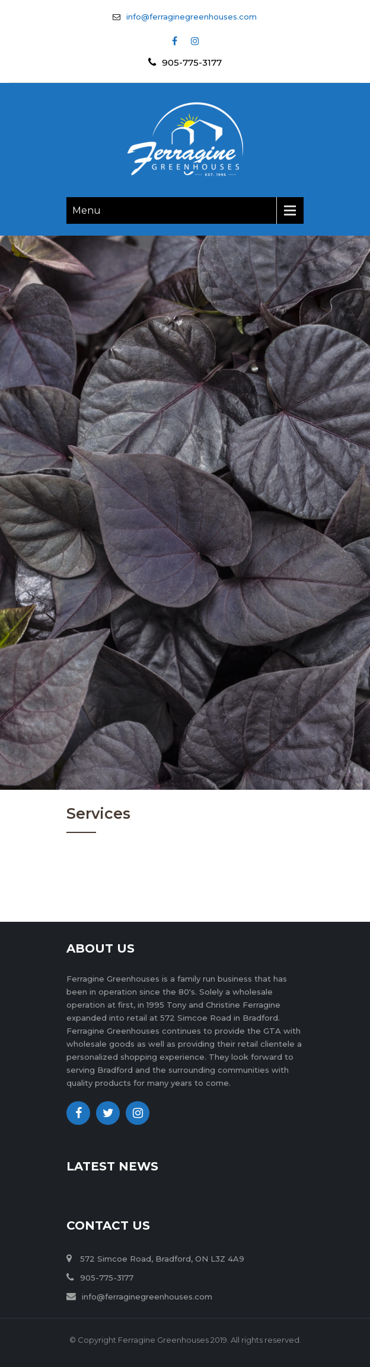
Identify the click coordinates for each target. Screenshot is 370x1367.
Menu (86, 210)
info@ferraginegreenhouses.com (191, 16)
